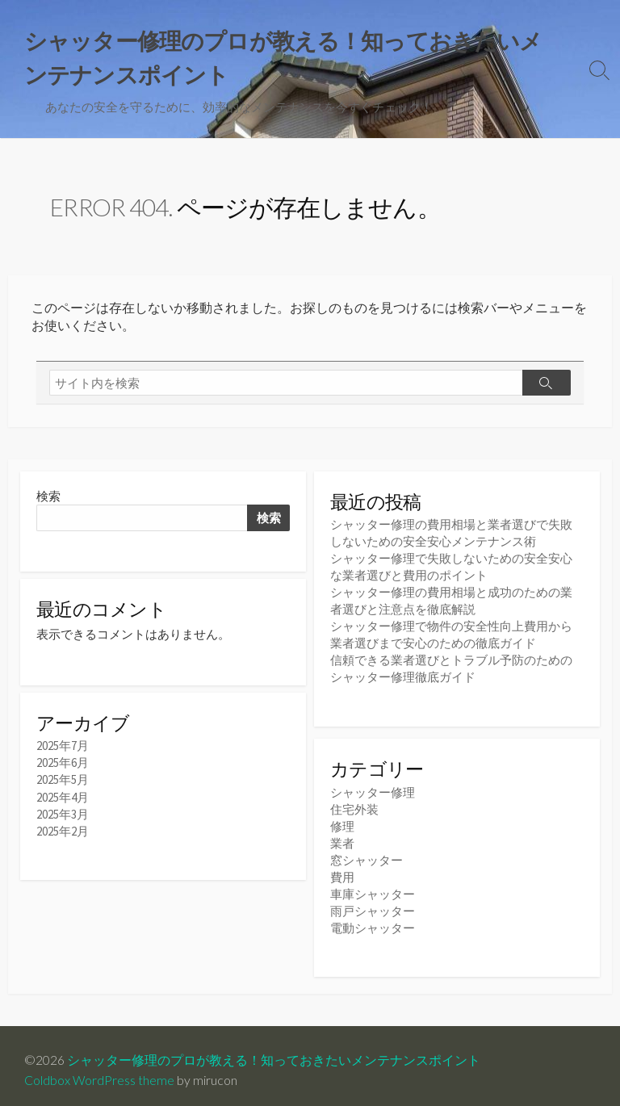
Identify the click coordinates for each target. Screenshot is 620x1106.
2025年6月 (62, 765)
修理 (342, 821)
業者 (342, 838)
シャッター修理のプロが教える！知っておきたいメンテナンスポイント (273, 1051)
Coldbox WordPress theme (99, 1071)
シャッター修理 (372, 787)
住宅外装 (354, 804)
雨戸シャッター (372, 906)
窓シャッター (366, 855)
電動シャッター (372, 923)
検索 (48, 496)
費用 (342, 872)
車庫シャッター (372, 889)
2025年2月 (62, 832)
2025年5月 (62, 782)
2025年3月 (62, 815)
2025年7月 (62, 748)
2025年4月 (62, 798)
